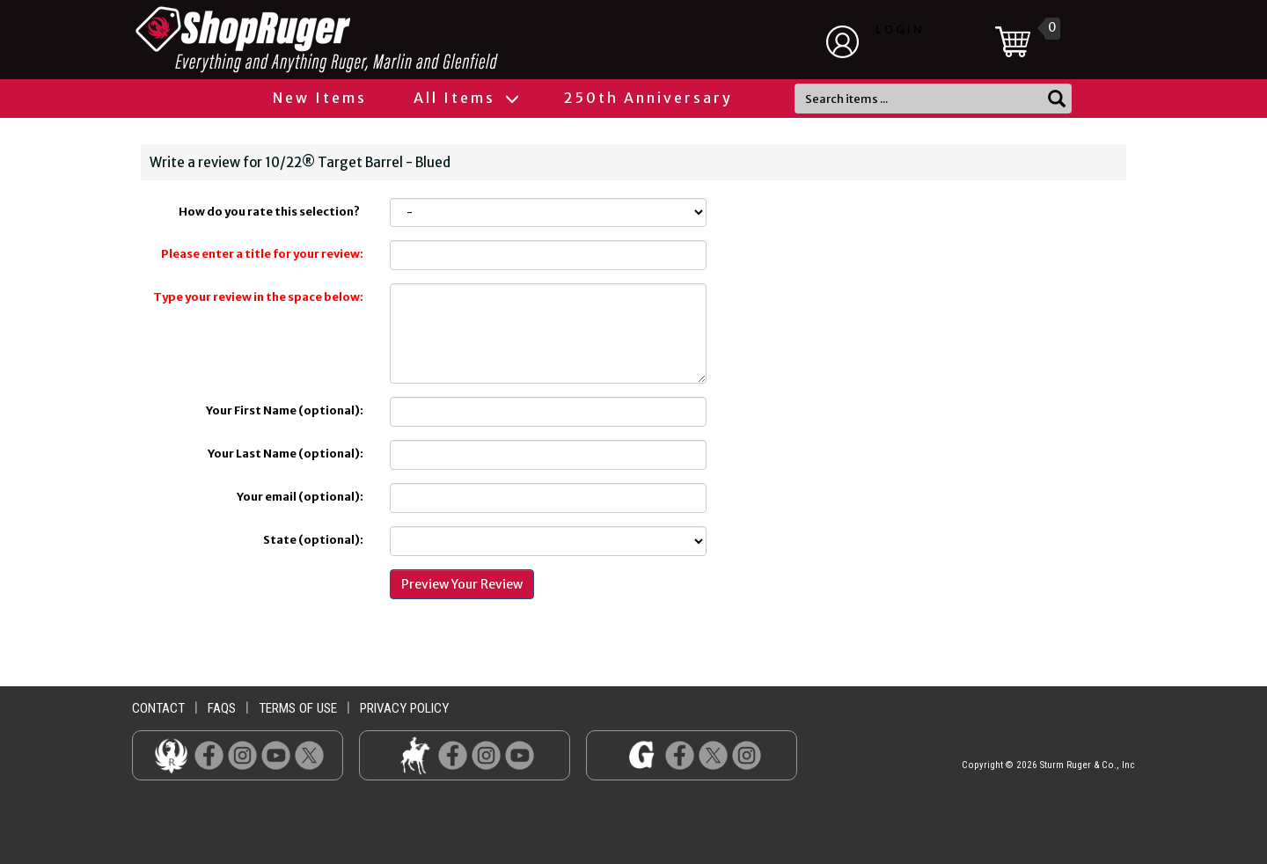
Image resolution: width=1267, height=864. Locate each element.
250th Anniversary (648, 97)
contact (158, 708)
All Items (465, 97)
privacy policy (404, 708)
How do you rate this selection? (271, 211)
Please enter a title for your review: (262, 253)
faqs (222, 708)
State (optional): (313, 539)
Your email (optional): (300, 496)
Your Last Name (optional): (285, 453)
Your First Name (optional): (284, 410)
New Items (320, 97)
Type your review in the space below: (258, 296)
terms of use (298, 708)
